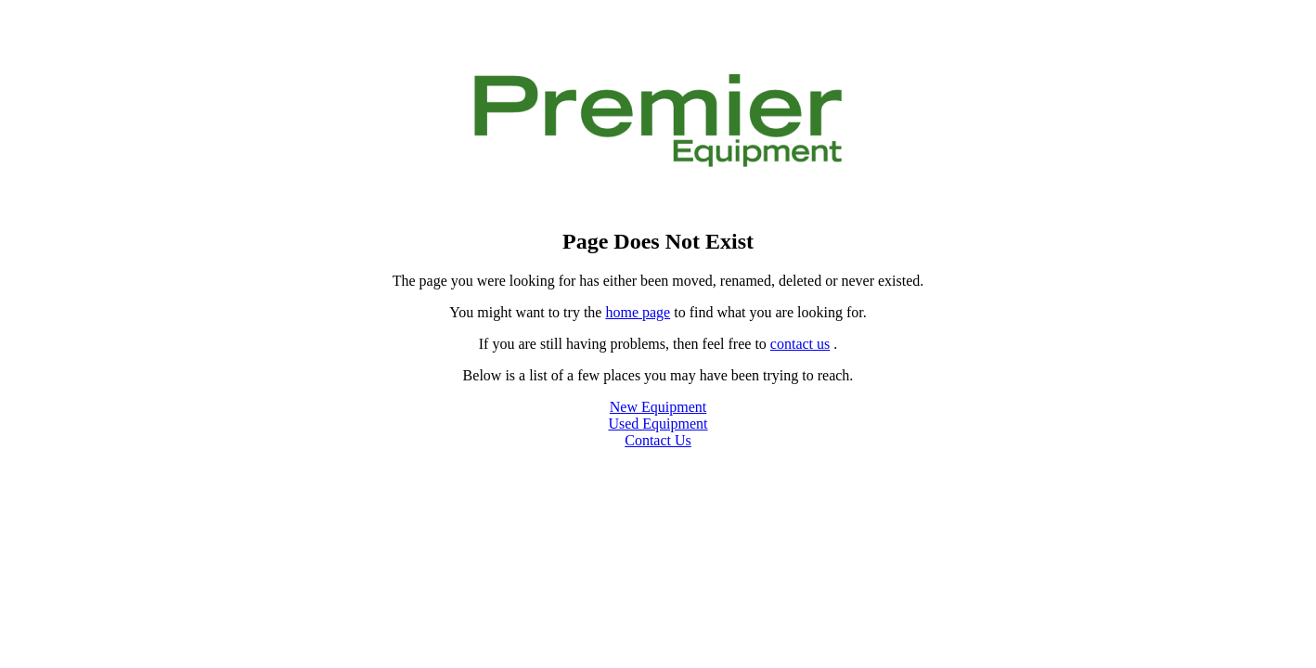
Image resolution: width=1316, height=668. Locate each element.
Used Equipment (657, 423)
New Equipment (658, 407)
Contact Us (658, 440)
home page (637, 312)
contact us (800, 344)
